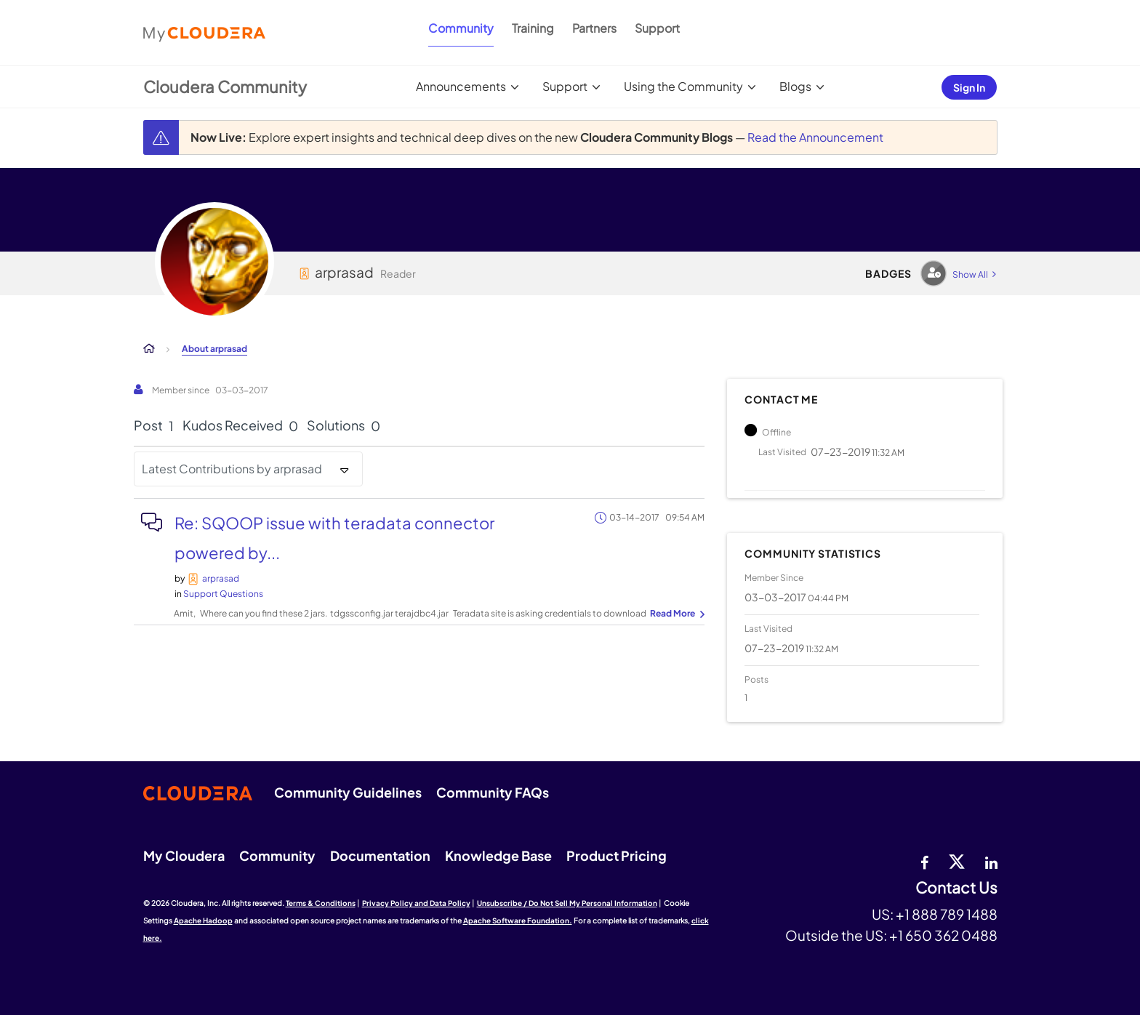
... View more (675, 614)
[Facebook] (924, 861)
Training (533, 28)
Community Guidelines (348, 792)
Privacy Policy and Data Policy (416, 903)
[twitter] (957, 861)
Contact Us (956, 888)
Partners (594, 28)
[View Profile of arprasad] (220, 578)
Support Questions (223, 593)
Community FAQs (492, 792)
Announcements (461, 86)
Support (657, 28)
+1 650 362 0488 (943, 935)
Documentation (380, 855)
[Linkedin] (991, 861)
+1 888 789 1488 (947, 914)
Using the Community (683, 86)
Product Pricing (616, 855)
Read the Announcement (815, 137)
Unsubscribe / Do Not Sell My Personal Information (567, 903)
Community (461, 28)
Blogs (795, 86)
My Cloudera (184, 855)
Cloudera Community (225, 86)
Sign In (969, 87)
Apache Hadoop (203, 920)
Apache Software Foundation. (517, 920)
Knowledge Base (498, 855)
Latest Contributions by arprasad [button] (232, 468)
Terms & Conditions (321, 903)
